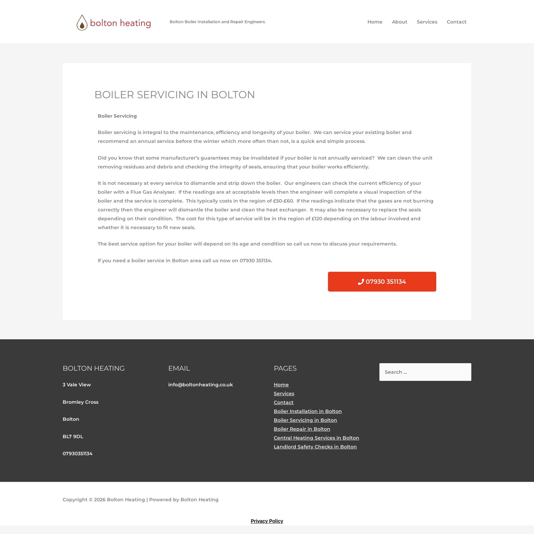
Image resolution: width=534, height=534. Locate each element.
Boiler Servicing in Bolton (305, 420)
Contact (457, 22)
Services (427, 22)
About (399, 22)
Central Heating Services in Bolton (316, 438)
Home (374, 22)
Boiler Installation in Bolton (308, 411)
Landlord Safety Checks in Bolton (315, 447)
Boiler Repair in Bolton (302, 429)
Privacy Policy (267, 521)
